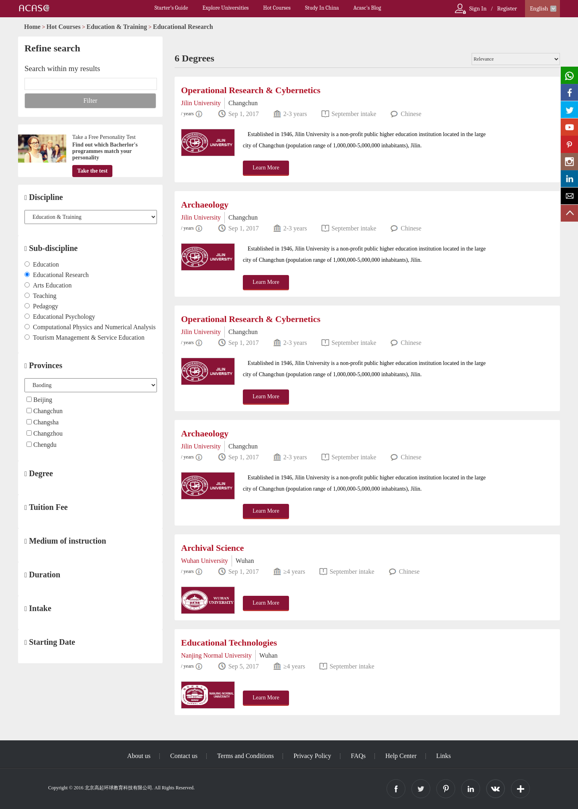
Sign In (477, 8)
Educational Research (183, 26)
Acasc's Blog (367, 7)
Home (32, 26)
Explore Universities (225, 7)
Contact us (183, 755)
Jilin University (201, 103)
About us (139, 755)
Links (443, 755)
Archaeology (204, 205)
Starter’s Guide (171, 7)
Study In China (322, 7)
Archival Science (212, 548)
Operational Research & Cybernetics (250, 90)
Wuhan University (204, 560)
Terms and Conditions (245, 755)
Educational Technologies (229, 643)
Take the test (92, 171)
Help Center (401, 755)
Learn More (265, 168)
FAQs (358, 755)
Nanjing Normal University (216, 655)
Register (507, 8)
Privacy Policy (312, 755)
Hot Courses (277, 7)
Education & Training (117, 26)
